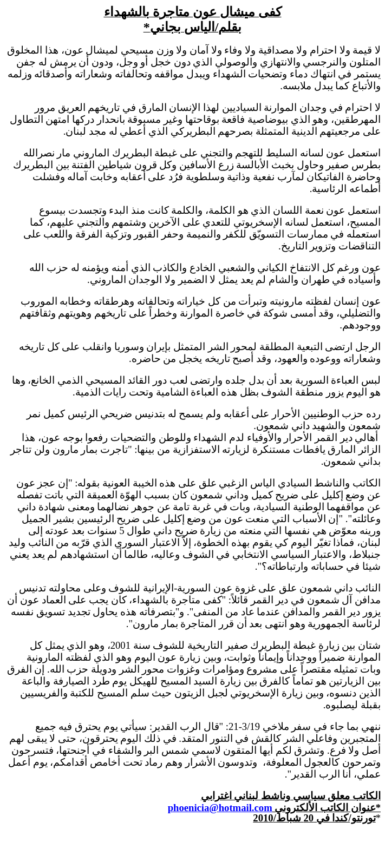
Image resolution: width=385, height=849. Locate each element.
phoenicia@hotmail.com (220, 807)
